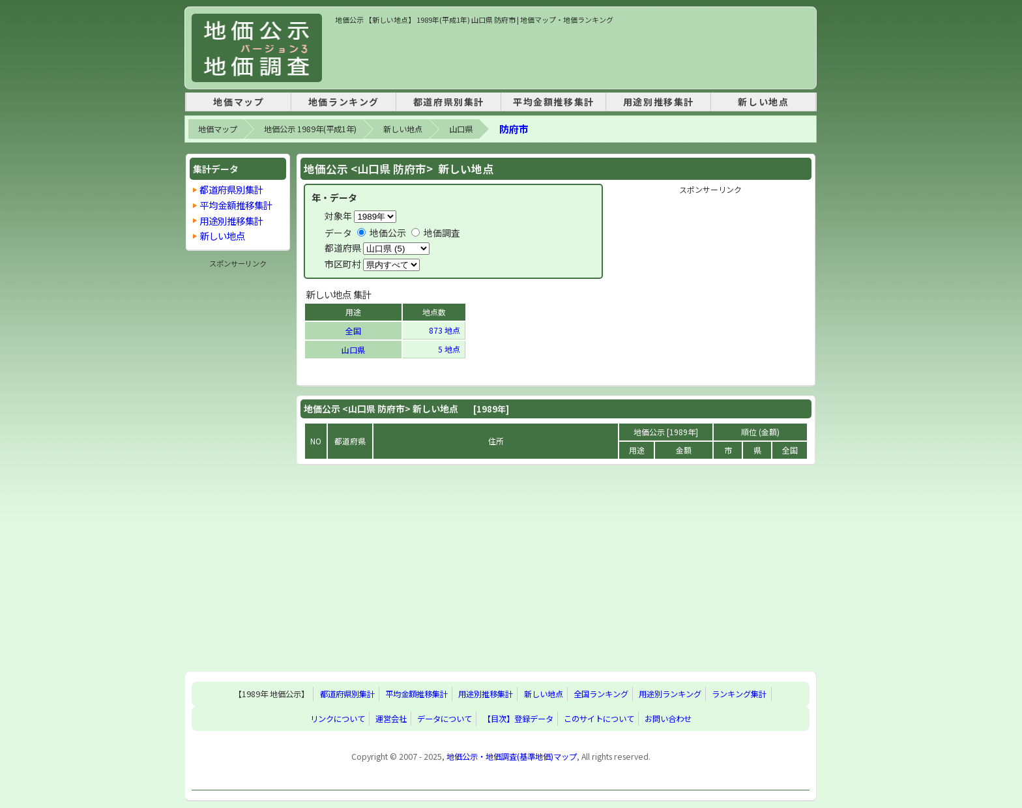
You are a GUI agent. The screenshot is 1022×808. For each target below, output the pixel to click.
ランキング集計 (739, 694)
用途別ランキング (670, 694)
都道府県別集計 (448, 101)
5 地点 (450, 348)
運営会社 (391, 719)
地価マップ (238, 101)
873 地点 (445, 330)
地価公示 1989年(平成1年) (310, 129)
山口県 (461, 129)
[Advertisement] (572, 54)
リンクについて (337, 719)
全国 (353, 330)
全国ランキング (601, 694)
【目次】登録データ (518, 719)
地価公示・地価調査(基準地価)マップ (511, 756)
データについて (444, 719)
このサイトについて (599, 719)
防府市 (514, 129)
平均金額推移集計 (553, 101)
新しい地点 (763, 101)
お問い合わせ (668, 719)
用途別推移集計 (658, 101)
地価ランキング (343, 101)
